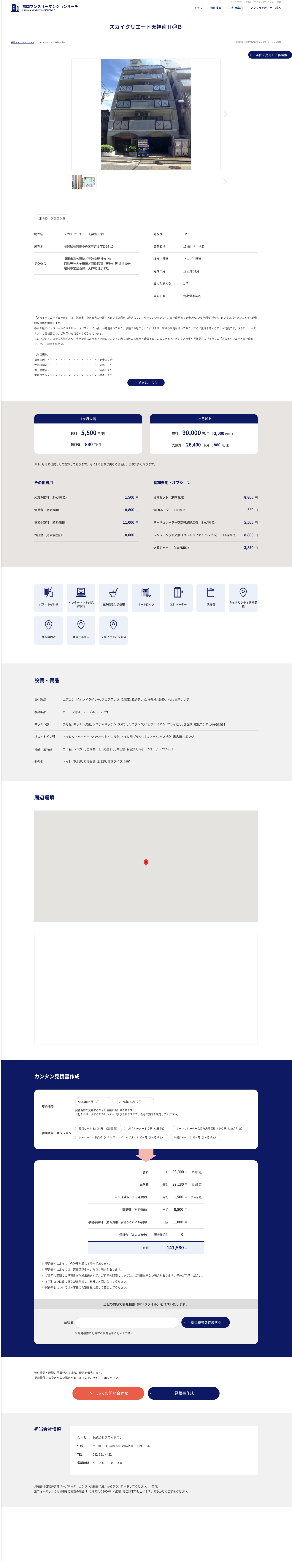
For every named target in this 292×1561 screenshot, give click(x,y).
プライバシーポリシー (62, 1542)
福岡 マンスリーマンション (22, 42)
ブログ (15, 1542)
